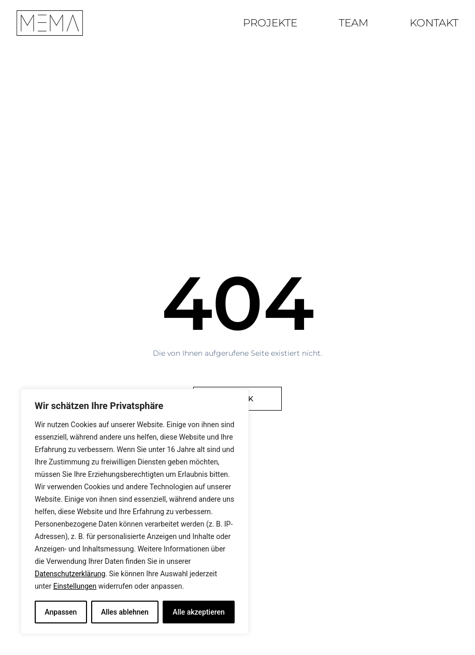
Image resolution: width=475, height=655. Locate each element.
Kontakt (434, 23)
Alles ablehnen (125, 612)
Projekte (270, 23)
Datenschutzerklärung (70, 574)
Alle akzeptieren (198, 612)
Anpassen (61, 612)
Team (353, 23)
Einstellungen (75, 586)
